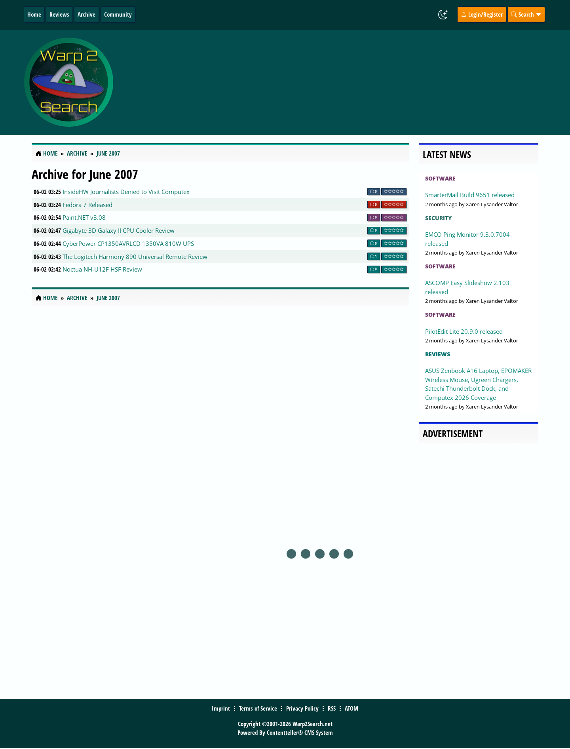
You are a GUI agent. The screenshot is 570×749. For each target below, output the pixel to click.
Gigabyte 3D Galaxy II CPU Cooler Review (119, 230)
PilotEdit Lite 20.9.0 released (464, 331)
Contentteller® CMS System (300, 732)
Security (438, 218)
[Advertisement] (332, 82)
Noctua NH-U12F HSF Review (102, 269)
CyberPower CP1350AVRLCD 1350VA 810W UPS (128, 243)
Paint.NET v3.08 (84, 217)
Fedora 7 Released (87, 205)
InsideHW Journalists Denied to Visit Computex (126, 192)
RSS (332, 708)
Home (34, 14)
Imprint (221, 708)
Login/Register (482, 14)
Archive (86, 14)
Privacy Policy (302, 708)
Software (440, 178)
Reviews (59, 14)
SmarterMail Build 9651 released (470, 195)
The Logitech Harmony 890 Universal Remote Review (135, 256)
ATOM (351, 708)
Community (118, 14)
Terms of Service (258, 708)
